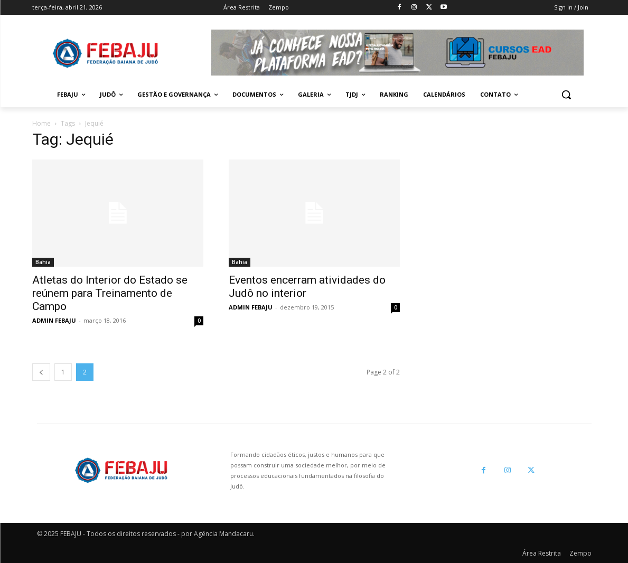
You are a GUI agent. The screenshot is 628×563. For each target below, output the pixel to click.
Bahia (43, 262)
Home (41, 123)
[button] (566, 94)
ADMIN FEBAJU (54, 320)
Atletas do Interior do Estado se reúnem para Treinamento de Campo (110, 293)
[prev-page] (41, 372)
